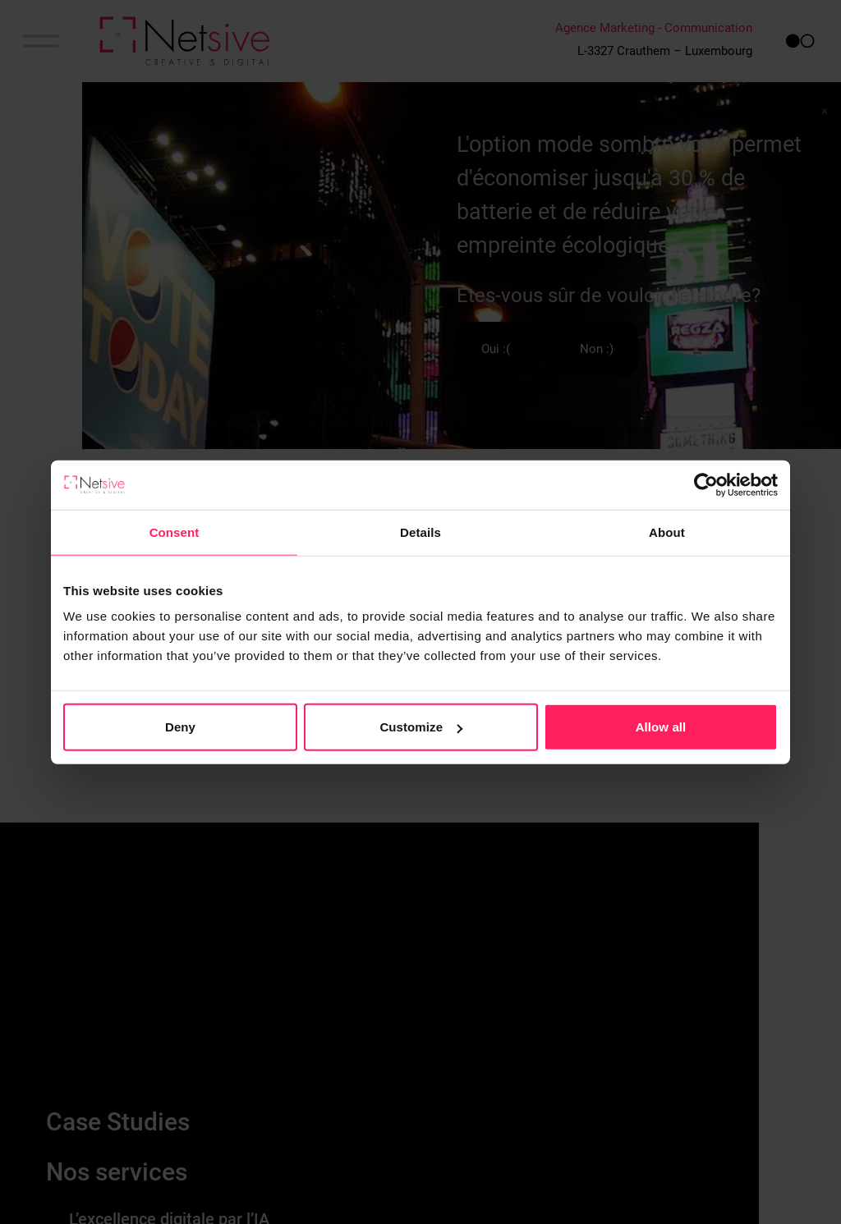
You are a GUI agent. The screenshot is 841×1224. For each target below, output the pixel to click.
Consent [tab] (174, 532)
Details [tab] (420, 532)
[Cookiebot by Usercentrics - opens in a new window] (706, 484)
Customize (420, 727)
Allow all (661, 727)
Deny (180, 727)
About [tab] (667, 532)
